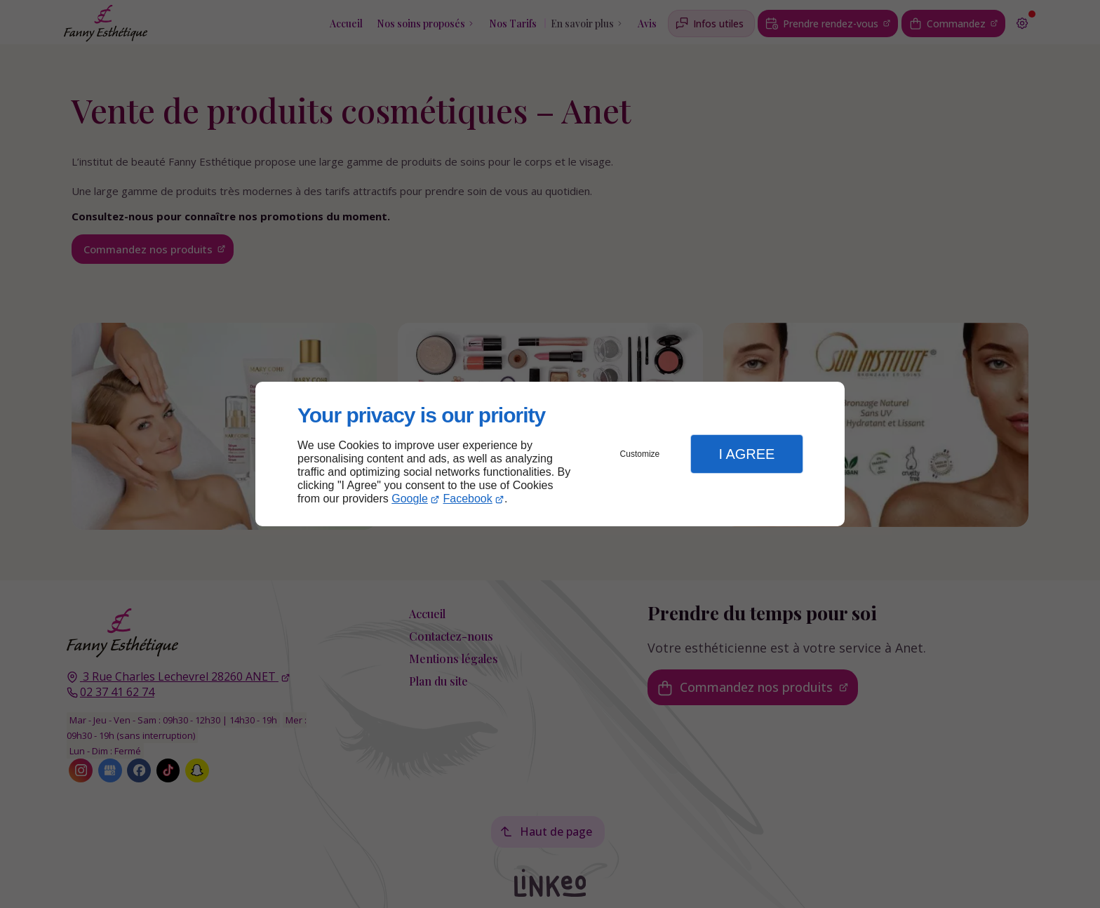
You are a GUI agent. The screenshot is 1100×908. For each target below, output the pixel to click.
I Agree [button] (746, 454)
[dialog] (550, 454)
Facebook (467, 499)
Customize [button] (640, 454)
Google (409, 499)
